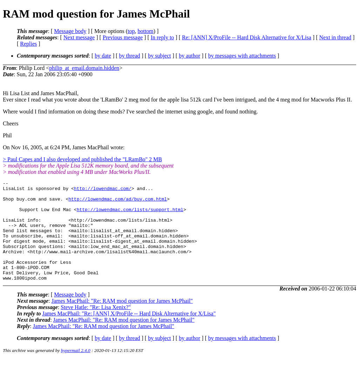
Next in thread (335, 37)
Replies (28, 44)
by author (189, 56)
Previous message (123, 37)
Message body (70, 31)
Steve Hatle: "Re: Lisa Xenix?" (96, 327)
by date (103, 56)
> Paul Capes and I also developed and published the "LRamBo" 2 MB (82, 159)
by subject (159, 56)
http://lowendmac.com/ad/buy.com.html (117, 203)
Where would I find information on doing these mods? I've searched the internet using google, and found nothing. (130, 112)
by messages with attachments (242, 56)
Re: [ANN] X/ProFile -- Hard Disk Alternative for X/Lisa (246, 37)
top (131, 31)
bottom (145, 31)
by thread (129, 56)
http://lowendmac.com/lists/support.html (130, 216)
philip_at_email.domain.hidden (84, 68)
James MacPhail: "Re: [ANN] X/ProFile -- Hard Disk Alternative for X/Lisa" (129, 333)
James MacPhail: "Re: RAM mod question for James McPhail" (122, 321)
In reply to (162, 37)
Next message (79, 37)
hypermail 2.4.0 (75, 370)
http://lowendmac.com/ (102, 190)
